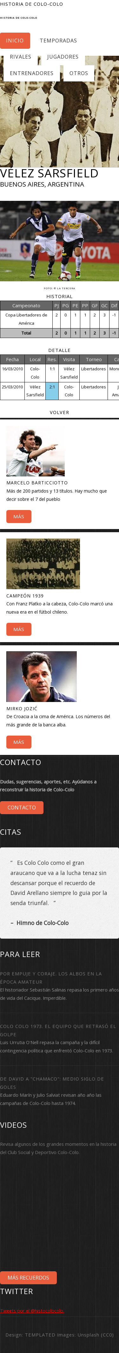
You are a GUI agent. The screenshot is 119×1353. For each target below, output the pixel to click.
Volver (59, 412)
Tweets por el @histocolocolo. (32, 1310)
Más (18, 516)
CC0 (107, 1334)
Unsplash (88, 1334)
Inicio (15, 40)
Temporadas (58, 40)
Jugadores (63, 56)
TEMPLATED (40, 1334)
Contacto (22, 807)
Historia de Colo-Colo (18, 17)
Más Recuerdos (28, 1277)
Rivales (21, 56)
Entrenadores (32, 73)
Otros (78, 73)
